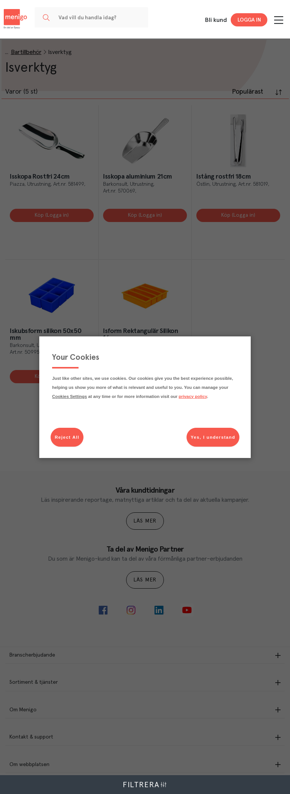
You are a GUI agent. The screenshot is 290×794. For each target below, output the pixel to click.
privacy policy (193, 396)
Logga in (249, 20)
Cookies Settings (69, 396)
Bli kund (216, 20)
